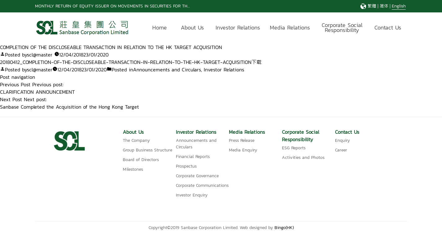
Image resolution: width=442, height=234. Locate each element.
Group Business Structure (147, 150)
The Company (136, 140)
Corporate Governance (197, 176)
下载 (256, 62)
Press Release (241, 140)
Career (341, 150)
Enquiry (342, 140)
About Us (192, 27)
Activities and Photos (303, 157)
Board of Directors (141, 159)
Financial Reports (193, 156)
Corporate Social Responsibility (342, 28)
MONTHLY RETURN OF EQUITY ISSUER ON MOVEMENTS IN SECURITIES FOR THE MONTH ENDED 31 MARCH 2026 (144, 6)
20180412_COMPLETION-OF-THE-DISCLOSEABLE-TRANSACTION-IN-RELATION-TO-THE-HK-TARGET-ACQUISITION (126, 62)
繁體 (372, 6)
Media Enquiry (243, 150)
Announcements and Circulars (167, 69)
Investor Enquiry (192, 195)
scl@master (39, 54)
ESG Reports (294, 148)
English (399, 6)
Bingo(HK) (284, 227)
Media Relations (290, 27)
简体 (384, 6)
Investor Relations (238, 27)
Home (159, 27)
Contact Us (387, 27)
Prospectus (186, 166)
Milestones (133, 169)
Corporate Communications (202, 185)
